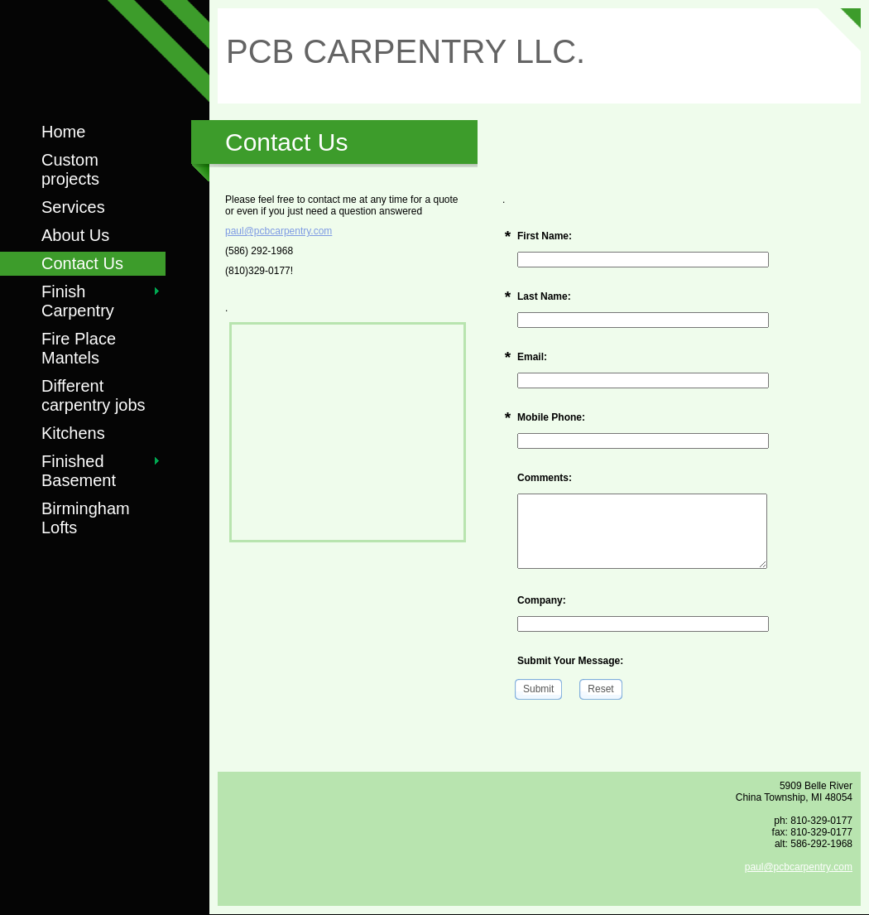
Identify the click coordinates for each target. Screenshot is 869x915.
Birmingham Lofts (85, 518)
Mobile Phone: (551, 417)
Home (63, 132)
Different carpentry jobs (93, 395)
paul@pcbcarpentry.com (278, 231)
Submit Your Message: (570, 661)
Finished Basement (78, 470)
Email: (532, 357)
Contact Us (82, 263)
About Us (75, 235)
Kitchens (73, 433)
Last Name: (544, 296)
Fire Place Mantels (78, 348)
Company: (541, 600)
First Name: (544, 236)
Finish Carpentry (77, 301)
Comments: (544, 478)
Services (73, 207)
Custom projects (70, 169)
